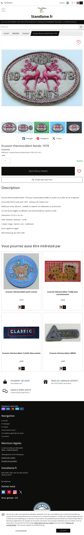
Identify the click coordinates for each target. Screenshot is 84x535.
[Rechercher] (81, 27)
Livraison (5, 436)
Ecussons (26, 33)
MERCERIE (16, 33)
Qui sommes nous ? (8, 430)
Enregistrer (42, 138)
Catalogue (5, 424)
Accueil (6, 33)
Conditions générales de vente (12, 433)
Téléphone (6, 481)
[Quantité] (5, 161)
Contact (62, 3)
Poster (56, 138)
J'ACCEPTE (63, 531)
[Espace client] (68, 3)
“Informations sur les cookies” (44, 523)
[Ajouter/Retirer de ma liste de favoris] (79, 171)
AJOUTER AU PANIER (38, 171)
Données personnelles (9, 461)
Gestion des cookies (8, 458)
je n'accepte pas (21, 531)
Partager (28, 138)
